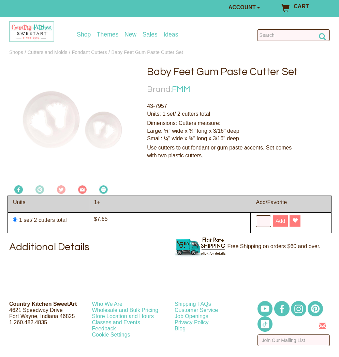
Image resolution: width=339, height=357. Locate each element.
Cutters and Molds (48, 52)
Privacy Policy (192, 322)
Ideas (170, 34)
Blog (180, 328)
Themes (108, 34)
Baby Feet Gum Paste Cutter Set (147, 52)
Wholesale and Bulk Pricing (125, 310)
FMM (181, 89)
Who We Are (107, 304)
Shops (16, 52)
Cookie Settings (111, 335)
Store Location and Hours (123, 316)
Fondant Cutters (89, 52)
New (130, 34)
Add (280, 221)
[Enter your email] (293, 340)
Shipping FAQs (193, 304)
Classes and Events (116, 322)
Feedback (104, 328)
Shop (84, 34)
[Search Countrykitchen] (293, 35)
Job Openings (191, 316)
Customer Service (196, 310)
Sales (150, 34)
